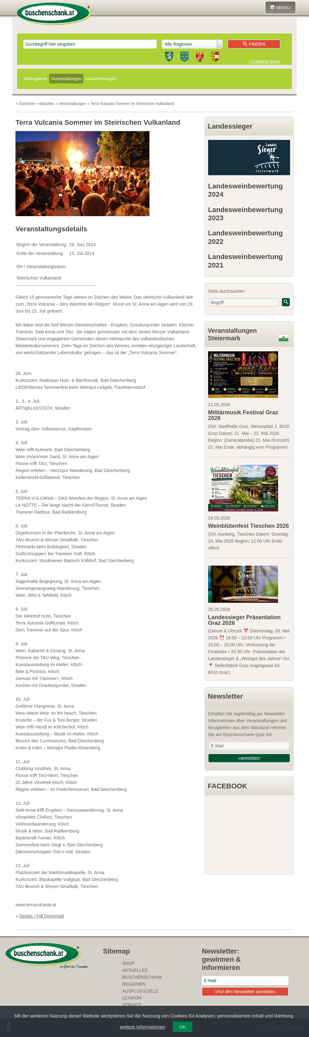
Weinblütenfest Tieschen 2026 (248, 526)
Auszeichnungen (101, 78)
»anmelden (249, 758)
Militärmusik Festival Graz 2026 (243, 415)
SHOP (128, 963)
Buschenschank (142, 977)
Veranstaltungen (66, 78)
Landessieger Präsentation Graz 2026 (244, 620)
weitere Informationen (142, 1026)
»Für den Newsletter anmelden (245, 991)
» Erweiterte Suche (264, 61)
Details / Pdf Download (41, 916)
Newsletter (225, 696)
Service (132, 1004)
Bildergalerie (35, 78)
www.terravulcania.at (35, 904)
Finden (254, 44)
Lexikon (132, 997)
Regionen (134, 984)
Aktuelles (135, 970)
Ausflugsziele (140, 991)
